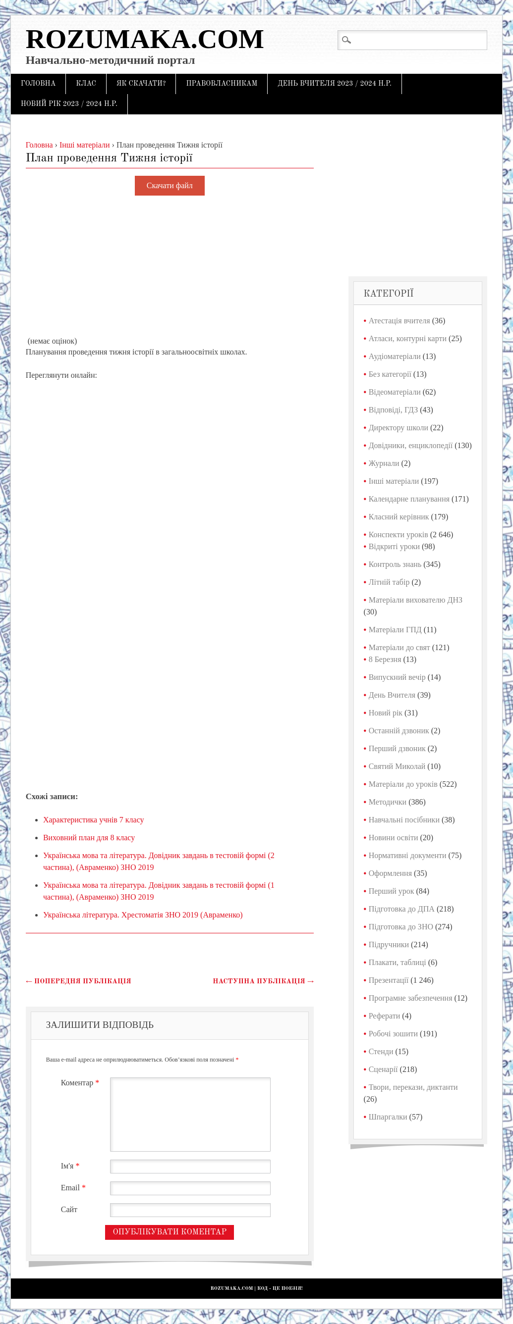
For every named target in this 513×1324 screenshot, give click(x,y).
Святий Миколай (397, 766)
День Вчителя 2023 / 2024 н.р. (335, 83)
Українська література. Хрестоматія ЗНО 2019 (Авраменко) (143, 915)
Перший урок (391, 891)
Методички (388, 802)
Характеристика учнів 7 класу (93, 819)
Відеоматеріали (395, 392)
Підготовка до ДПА (402, 909)
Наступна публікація (263, 981)
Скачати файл (170, 186)
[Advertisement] (170, 266)
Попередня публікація (78, 981)
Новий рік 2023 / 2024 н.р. (69, 104)
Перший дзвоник (397, 748)
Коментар (81, 1082)
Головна (38, 83)
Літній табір (389, 582)
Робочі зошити (393, 1033)
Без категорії (390, 374)
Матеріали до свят (399, 647)
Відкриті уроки (394, 546)
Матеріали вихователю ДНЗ (415, 600)
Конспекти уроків (398, 534)
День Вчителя (392, 695)
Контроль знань (395, 564)
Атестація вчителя (399, 320)
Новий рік (385, 713)
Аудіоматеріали (395, 356)
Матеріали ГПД (395, 629)
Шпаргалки (388, 1117)
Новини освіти (393, 837)
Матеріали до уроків (403, 784)
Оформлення (390, 873)
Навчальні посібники (404, 819)
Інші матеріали (394, 481)
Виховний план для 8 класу (89, 837)
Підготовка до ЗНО (401, 926)
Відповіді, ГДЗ (393, 410)
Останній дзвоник (399, 730)
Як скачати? (141, 83)
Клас (86, 83)
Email (74, 1187)
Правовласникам (221, 83)
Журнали (384, 463)
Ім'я (71, 1166)
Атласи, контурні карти (408, 338)
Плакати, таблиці (397, 962)
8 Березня (385, 659)
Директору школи (398, 427)
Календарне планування (409, 499)
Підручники (389, 944)
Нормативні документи (408, 855)
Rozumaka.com (145, 39)
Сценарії (383, 1069)
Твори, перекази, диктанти (413, 1087)
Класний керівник (399, 516)
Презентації (389, 980)
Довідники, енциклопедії (411, 445)
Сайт (69, 1209)
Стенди (381, 1051)
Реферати (384, 1016)
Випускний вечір (397, 677)
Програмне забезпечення (411, 998)
